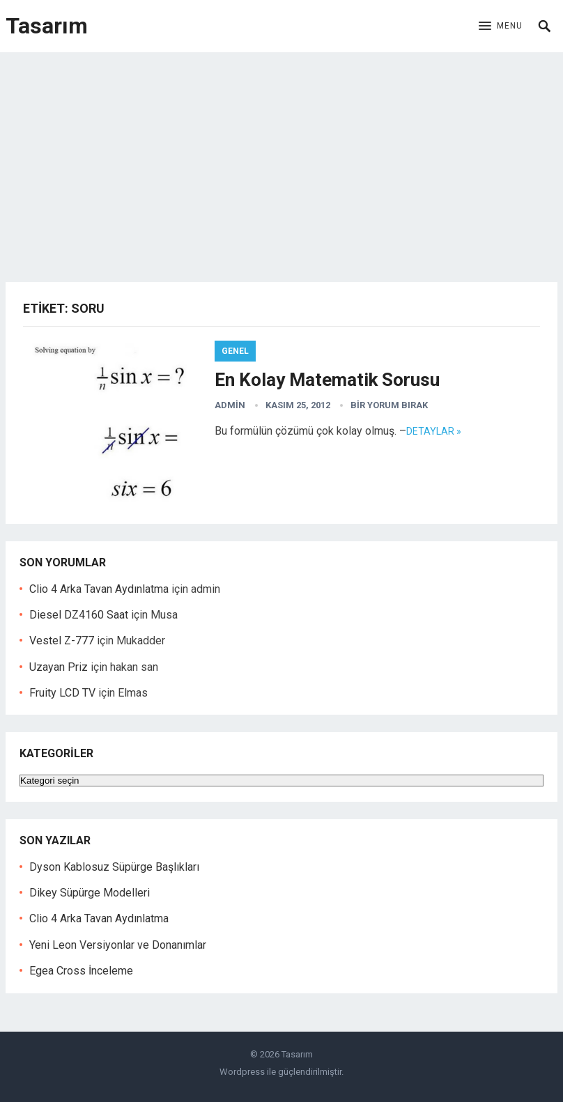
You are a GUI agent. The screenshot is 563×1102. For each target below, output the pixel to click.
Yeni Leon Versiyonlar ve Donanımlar (117, 945)
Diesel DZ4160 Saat (78, 614)
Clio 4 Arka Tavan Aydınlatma (99, 589)
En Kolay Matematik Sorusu (327, 379)
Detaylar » (433, 431)
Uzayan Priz (58, 667)
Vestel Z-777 (61, 640)
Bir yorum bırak (389, 405)
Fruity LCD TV (62, 692)
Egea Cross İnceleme (81, 970)
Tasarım (47, 26)
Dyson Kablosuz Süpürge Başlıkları (114, 867)
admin (230, 405)
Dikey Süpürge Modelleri (89, 892)
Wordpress (242, 1071)
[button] (501, 26)
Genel (235, 351)
